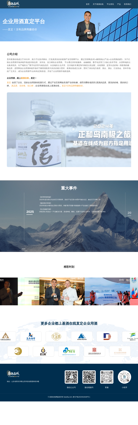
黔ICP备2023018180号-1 (81, 397)
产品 (119, 4)
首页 (87, 4)
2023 (90, 249)
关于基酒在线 (98, 4)
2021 (123, 249)
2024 (56, 249)
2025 (23, 249)
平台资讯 (110, 4)
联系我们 (127, 4)
